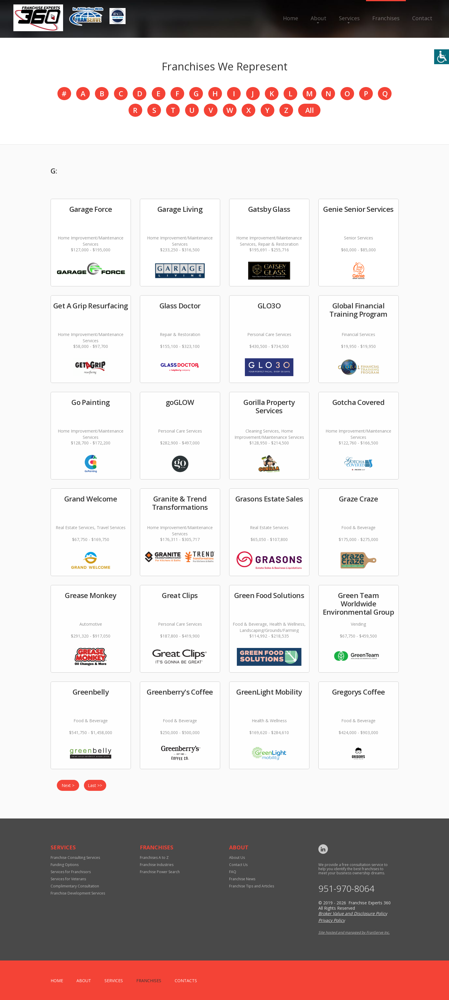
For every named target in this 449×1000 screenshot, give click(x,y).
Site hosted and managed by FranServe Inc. (354, 932)
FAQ (232, 871)
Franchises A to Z (154, 857)
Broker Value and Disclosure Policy (352, 913)
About (318, 18)
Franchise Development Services (78, 893)
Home (290, 18)
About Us (237, 857)
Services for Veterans (68, 878)
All (309, 110)
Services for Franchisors (71, 871)
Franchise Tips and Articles (251, 886)
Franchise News (242, 878)
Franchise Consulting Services (75, 857)
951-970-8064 (346, 888)
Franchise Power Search (160, 871)
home (57, 980)
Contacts (186, 980)
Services (349, 18)
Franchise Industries (156, 864)
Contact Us (238, 864)
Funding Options (65, 864)
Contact (422, 18)
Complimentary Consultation (75, 886)
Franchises (386, 18)
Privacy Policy (331, 920)
